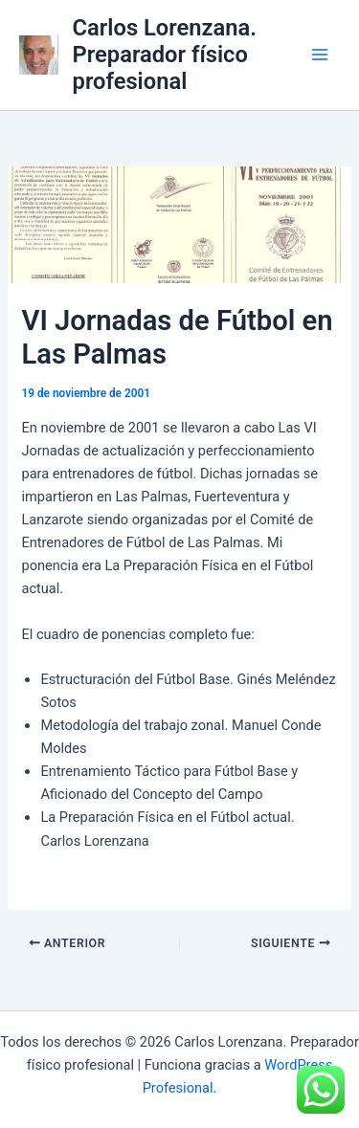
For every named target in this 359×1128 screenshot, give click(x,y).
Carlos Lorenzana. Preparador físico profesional (165, 55)
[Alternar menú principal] (320, 54)
